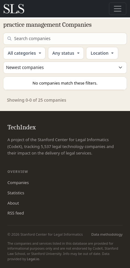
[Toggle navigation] (117, 8)
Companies (18, 182)
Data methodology (107, 234)
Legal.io (33, 258)
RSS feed (15, 213)
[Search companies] (65, 39)
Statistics (15, 193)
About (13, 203)
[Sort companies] (65, 68)
